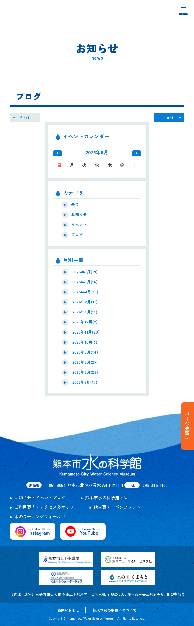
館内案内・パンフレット (117, 507)
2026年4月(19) (85, 292)
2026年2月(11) (85, 302)
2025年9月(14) (85, 352)
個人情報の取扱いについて (115, 610)
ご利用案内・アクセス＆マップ (44, 507)
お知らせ (79, 214)
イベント (79, 224)
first (24, 117)
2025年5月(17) (84, 382)
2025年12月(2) (85, 322)
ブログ (77, 234)
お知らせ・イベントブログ (39, 498)
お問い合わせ (68, 610)
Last (169, 117)
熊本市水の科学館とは (106, 498)
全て (75, 204)
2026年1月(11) (84, 312)
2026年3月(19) (85, 272)
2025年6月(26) (85, 372)
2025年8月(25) (85, 362)
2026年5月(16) (85, 282)
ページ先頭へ (187, 426)
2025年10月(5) (84, 342)
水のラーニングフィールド (39, 516)
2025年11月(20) (85, 332)
